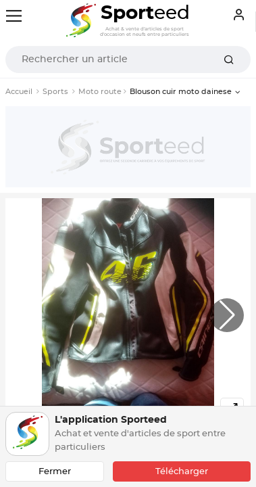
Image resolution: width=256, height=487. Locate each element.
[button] (227, 315)
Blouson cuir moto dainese (181, 91)
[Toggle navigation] (13, 16)
